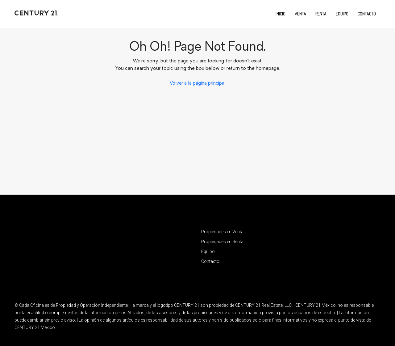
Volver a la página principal (198, 83)
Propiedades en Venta (222, 231)
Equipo (342, 13)
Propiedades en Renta (222, 241)
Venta (300, 13)
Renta (320, 13)
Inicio (280, 13)
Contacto (367, 13)
